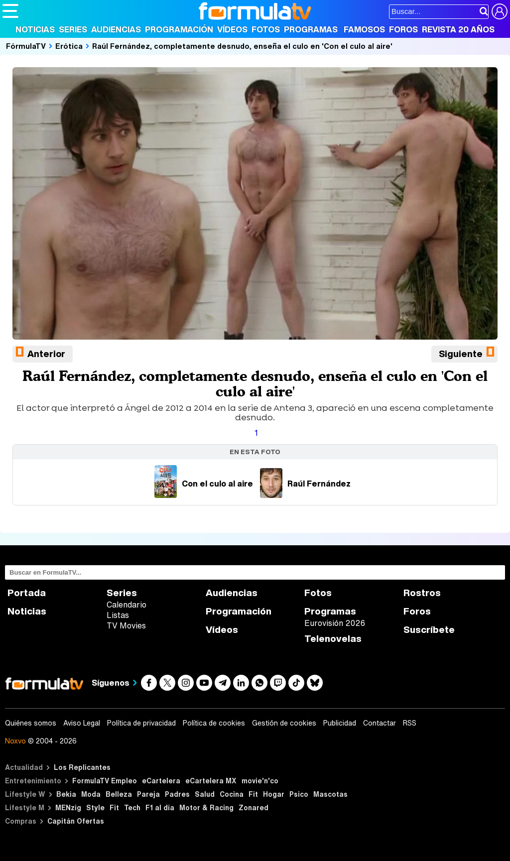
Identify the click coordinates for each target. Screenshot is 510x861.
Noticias (35, 29)
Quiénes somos (30, 723)
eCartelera (161, 780)
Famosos (364, 29)
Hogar (273, 794)
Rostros (422, 593)
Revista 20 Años (458, 29)
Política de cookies (214, 723)
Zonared (253, 807)
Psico (298, 794)
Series (73, 29)
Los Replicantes (82, 767)
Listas (118, 615)
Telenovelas (333, 638)
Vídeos (232, 29)
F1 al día (159, 807)
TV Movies (126, 625)
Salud (205, 794)
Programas (311, 29)
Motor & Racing (206, 807)
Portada (26, 593)
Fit (253, 794)
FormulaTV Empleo (104, 780)
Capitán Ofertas (75, 821)
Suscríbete (429, 629)
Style (95, 807)
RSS (409, 723)
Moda (91, 794)
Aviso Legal (81, 723)
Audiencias (116, 29)
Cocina (232, 794)
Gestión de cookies (284, 723)
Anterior (46, 353)
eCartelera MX (211, 780)
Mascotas (330, 794)
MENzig (68, 807)
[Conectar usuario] (500, 11)
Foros (403, 29)
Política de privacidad (141, 723)
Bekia (66, 794)
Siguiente (461, 353)
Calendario (126, 605)
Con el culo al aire (203, 484)
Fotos (266, 29)
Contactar (379, 723)
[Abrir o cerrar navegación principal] (10, 11)
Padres (177, 794)
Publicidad (339, 723)
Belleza (119, 794)
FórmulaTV (26, 45)
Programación (179, 29)
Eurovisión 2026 (334, 623)
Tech (132, 807)
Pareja (148, 794)
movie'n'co (260, 780)
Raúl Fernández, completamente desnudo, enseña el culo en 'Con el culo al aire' (242, 45)
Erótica (69, 45)
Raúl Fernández (305, 484)
